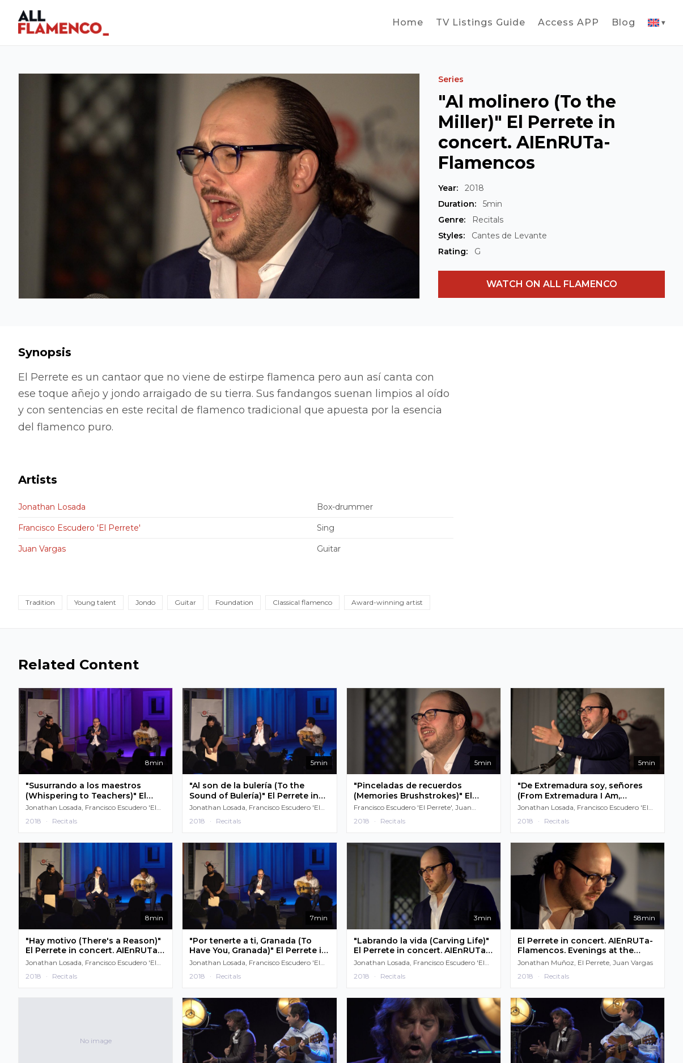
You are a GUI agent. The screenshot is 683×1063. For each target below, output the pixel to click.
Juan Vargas (42, 549)
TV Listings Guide (480, 22)
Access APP (568, 22)
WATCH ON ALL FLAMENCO (551, 284)
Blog (623, 22)
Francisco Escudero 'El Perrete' (79, 528)
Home (407, 22)
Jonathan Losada (52, 507)
